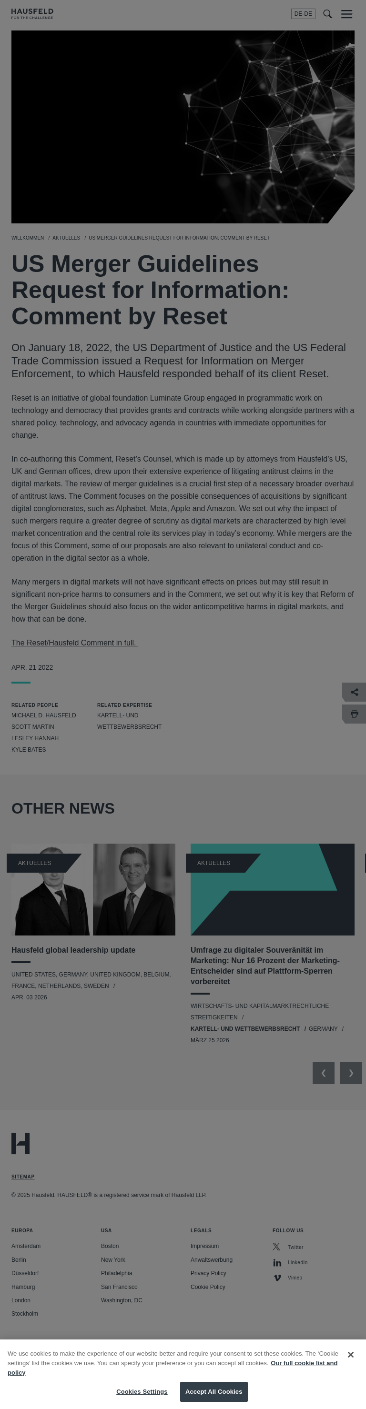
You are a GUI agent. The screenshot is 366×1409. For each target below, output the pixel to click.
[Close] (350, 1364)
